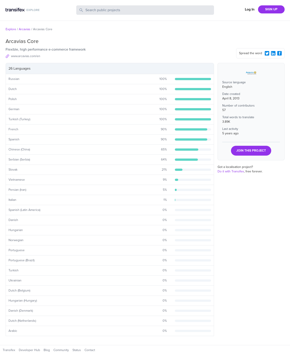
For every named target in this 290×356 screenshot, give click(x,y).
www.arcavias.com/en (25, 56)
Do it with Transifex (231, 171)
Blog (47, 350)
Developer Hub (29, 350)
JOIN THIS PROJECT (251, 150)
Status (76, 350)
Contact (90, 350)
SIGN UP (271, 9)
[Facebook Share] (279, 53)
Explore (11, 29)
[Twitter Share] (267, 53)
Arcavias (24, 29)
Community (61, 350)
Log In (249, 9)
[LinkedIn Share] (273, 53)
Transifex (9, 350)
